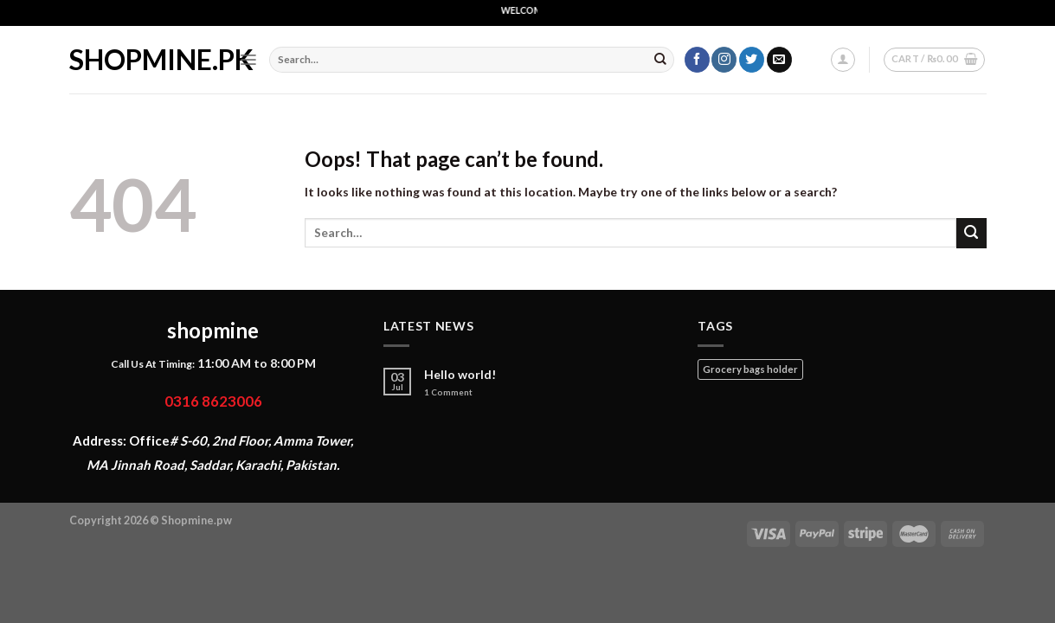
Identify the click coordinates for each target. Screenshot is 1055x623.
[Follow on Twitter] (751, 60)
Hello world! (460, 375)
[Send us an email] (779, 60)
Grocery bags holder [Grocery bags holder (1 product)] (750, 369)
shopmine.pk (141, 60)
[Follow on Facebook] (697, 60)
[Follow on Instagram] (724, 60)
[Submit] (660, 60)
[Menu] (248, 60)
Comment (448, 392)
